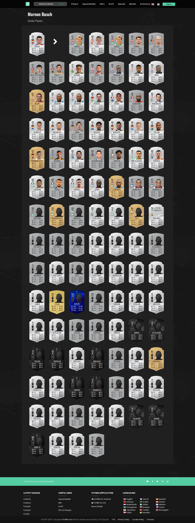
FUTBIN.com (67, 519)
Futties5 (27, 499)
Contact (150, 519)
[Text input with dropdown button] (45, 4)
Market (132, 4)
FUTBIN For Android (101, 499)
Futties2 (27, 510)
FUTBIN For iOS (99, 503)
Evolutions (145, 4)
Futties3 (27, 506)
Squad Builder (89, 4)
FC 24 (61, 4)
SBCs (102, 4)
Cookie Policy (138, 519)
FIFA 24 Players (64, 510)
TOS (113, 519)
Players (74, 4)
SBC (60, 503)
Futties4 (27, 503)
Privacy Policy (124, 519)
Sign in (168, 4)
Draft (111, 4)
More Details (97, 506)
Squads (121, 4)
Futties (26, 514)
